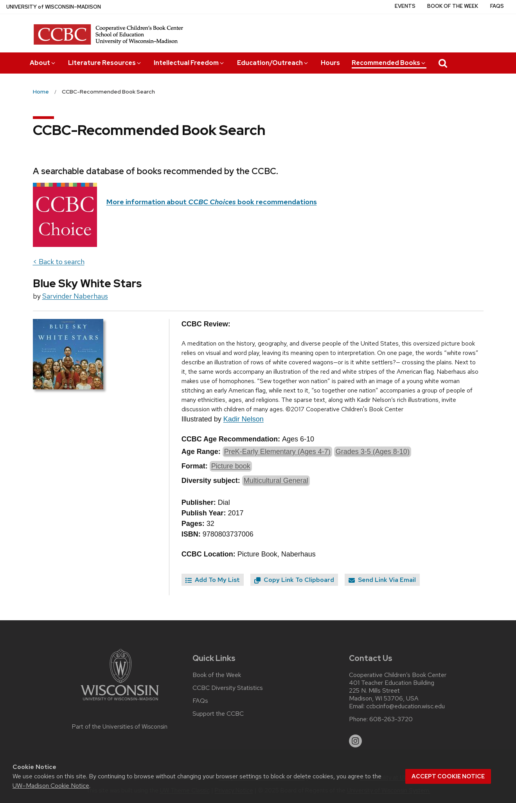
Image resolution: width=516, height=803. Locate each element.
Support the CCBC (218, 714)
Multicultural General (276, 480)
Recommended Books (389, 63)
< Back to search (59, 261)
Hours (330, 63)
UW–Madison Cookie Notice (51, 785)
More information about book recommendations (211, 201)
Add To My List (212, 580)
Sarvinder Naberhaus (75, 296)
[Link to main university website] (120, 702)
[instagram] (355, 741)
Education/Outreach (273, 63)
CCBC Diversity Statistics (227, 688)
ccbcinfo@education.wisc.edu (405, 706)
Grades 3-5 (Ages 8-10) (373, 452)
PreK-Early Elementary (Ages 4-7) (277, 452)
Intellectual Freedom (189, 63)
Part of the (119, 727)
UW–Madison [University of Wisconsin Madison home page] (53, 7)
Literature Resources (105, 63)
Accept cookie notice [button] (448, 776)
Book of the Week (452, 6)
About (43, 63)
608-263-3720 (391, 719)
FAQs (497, 6)
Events (405, 6)
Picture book (230, 466)
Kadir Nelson (243, 419)
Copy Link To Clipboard (294, 580)
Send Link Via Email (382, 580)
